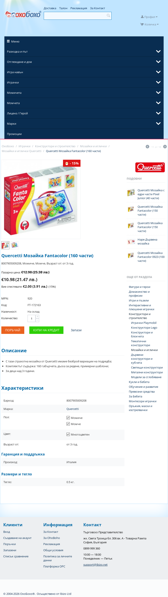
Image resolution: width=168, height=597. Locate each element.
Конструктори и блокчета (142, 334)
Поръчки (9, 544)
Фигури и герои (139, 287)
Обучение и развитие (143, 387)
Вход (6, 532)
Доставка (50, 8)
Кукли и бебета (139, 382)
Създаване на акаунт (17, 538)
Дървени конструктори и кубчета (141, 359)
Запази (76, 330)
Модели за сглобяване (146, 377)
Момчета (13, 103)
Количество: (9, 318)
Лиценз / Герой (17, 113)
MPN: (5, 298)
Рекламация (78, 8)
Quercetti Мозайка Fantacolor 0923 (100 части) (151, 257)
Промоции (14, 134)
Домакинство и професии (139, 294)
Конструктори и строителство (139, 316)
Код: (4, 305)
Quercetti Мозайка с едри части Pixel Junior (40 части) (151, 194)
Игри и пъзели (139, 300)
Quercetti (72, 409)
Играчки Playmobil (143, 323)
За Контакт (97, 8)
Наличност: (9, 312)
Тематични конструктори (140, 343)
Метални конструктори (147, 372)
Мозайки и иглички (144, 350)
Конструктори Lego (144, 328)
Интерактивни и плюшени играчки (141, 307)
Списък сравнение (15, 556)
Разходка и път (17, 51)
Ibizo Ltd (65, 594)
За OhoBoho (51, 538)
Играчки (13, 82)
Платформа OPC (54, 566)
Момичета (14, 93)
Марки (11, 124)
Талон (63, 8)
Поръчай (12, 330)
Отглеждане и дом (19, 62)
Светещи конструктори (147, 367)
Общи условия (53, 550)
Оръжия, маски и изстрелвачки (140, 408)
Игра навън (15, 72)
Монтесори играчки (142, 401)
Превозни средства (142, 391)
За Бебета (135, 396)
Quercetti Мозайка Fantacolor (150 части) (150, 210)
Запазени (9, 550)
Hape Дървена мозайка (147, 241)
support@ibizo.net (95, 565)
